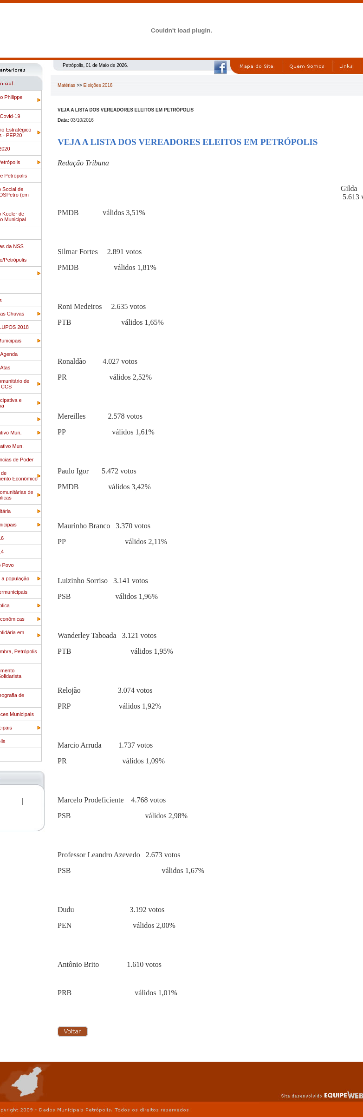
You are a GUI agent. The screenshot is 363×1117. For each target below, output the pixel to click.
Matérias (66, 85)
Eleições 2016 (98, 85)
